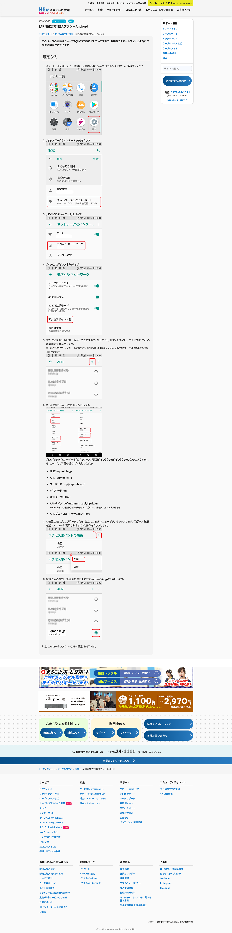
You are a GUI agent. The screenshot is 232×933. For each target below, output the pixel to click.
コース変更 (47, 883)
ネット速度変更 (46, 887)
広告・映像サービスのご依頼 (53, 897)
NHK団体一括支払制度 (171, 868)
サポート (114, 9)
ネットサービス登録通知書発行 (54, 892)
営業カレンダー (127, 873)
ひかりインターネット (49, 793)
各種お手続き (169, 53)
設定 (71, 21)
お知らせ (120, 3)
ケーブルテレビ (170, 33)
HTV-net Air (51, 822)
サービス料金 (92, 788)
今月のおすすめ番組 (170, 788)
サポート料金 (92, 793)
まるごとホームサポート (54, 827)
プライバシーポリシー (130, 883)
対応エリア (74, 733)
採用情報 (110, 3)
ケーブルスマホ (59, 21)
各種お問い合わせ (176, 81)
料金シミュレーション (159, 724)
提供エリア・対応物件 (49, 851)
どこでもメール (89, 878)
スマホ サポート (127, 808)
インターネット (170, 38)
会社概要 (124, 868)
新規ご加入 (50, 733)
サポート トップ (170, 28)
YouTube (165, 878)
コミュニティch (133, 9)
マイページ (126, 733)
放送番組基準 (126, 887)
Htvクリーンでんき (48, 832)
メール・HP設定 (87, 873)
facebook (165, 887)
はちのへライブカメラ (170, 873)
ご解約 (42, 911)
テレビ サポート (127, 793)
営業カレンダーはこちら (177, 100)
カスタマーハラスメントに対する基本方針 (135, 899)
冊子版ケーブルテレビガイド (53, 906)
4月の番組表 (166, 793)
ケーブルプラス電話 (172, 43)
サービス (89, 9)
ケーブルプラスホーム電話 (55, 803)
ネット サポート (127, 798)
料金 (100, 9)
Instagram (165, 883)
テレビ (42, 808)
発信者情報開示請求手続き (133, 905)
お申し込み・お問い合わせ (159, 9)
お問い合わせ (46, 902)
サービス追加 (46, 878)
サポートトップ (129, 788)
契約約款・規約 (127, 892)
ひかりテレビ (45, 788)
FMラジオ (44, 841)
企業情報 (100, 3)
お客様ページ (184, 9)
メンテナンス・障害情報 (136, 3)
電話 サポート (126, 803)
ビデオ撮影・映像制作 (49, 837)
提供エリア (47, 846)
